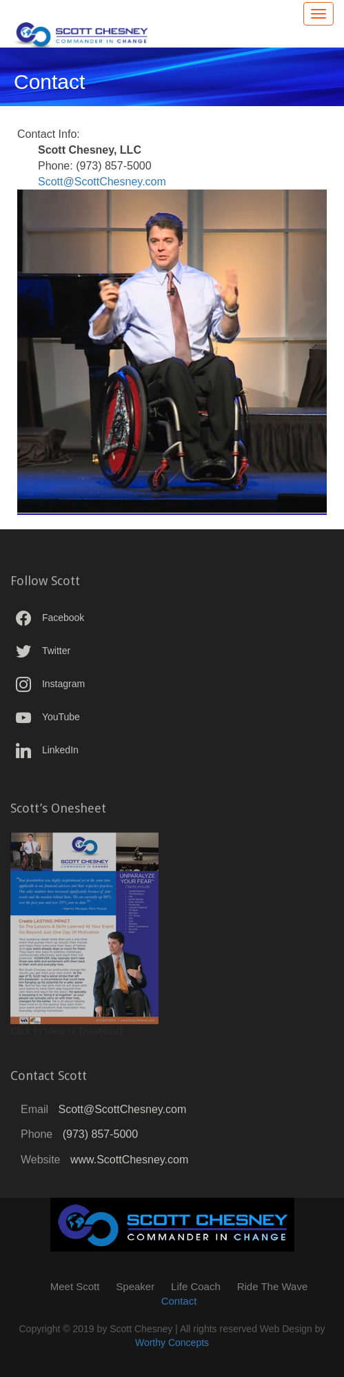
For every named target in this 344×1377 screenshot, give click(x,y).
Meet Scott (75, 1286)
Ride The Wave (272, 1286)
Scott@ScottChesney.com (102, 181)
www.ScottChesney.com (129, 1163)
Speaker (135, 1286)
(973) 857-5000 (100, 1137)
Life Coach (196, 1286)
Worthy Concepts (172, 1342)
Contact (179, 1301)
